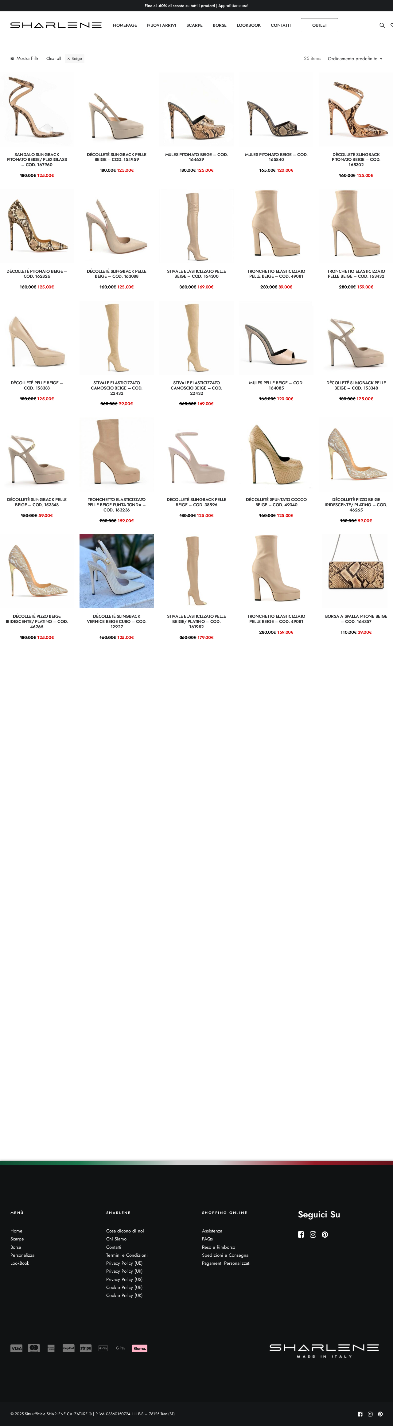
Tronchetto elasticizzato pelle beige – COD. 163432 (356, 274)
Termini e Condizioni (127, 1255)
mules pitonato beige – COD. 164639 (196, 157)
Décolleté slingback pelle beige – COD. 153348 (356, 385)
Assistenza (212, 1231)
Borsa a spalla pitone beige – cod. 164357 (356, 619)
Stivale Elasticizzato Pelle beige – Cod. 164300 (196, 274)
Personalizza (22, 1255)
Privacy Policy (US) (124, 1279)
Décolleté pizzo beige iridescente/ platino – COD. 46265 (356, 504)
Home (16, 1231)
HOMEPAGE (125, 25)
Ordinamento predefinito (352, 59)
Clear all (53, 58)
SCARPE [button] (194, 25)
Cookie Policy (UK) (124, 1295)
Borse (15, 1247)
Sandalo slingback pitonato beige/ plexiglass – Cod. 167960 (37, 159)
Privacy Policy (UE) (124, 1263)
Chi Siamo (116, 1239)
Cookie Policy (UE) (124, 1287)
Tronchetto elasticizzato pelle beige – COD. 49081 (276, 274)
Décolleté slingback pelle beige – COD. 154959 (116, 157)
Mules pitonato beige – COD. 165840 (276, 157)
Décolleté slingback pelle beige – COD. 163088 (116, 274)
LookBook (19, 1263)
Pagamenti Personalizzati (226, 1263)
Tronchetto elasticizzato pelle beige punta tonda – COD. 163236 (117, 504)
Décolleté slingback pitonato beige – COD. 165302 (356, 159)
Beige (77, 58)
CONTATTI (281, 25)
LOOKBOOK (249, 25)
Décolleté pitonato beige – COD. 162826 (36, 274)
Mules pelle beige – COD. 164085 (276, 385)
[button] (383, 25)
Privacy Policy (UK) (124, 1271)
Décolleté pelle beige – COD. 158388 (37, 385)
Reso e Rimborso (218, 1247)
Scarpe (17, 1239)
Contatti (113, 1247)
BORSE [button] (220, 25)
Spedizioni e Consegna (225, 1255)
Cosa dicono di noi (125, 1231)
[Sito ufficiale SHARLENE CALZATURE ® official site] (57, 25)
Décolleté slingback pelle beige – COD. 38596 (196, 502)
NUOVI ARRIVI (161, 25)
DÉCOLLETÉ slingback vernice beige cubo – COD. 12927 (116, 621)
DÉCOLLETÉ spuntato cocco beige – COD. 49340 (276, 502)
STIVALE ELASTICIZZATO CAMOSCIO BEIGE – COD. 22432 (116, 388)
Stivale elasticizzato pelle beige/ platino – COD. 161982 (196, 621)
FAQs (207, 1239)
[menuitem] (125, 25)
